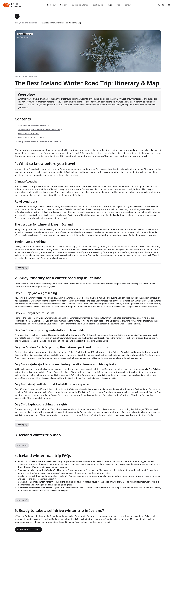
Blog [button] (118, 5)
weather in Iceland (73, 195)
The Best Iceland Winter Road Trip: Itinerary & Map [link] (61, 23)
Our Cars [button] (63, 5)
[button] (159, 5)
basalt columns (79, 372)
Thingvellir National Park (58, 340)
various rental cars (122, 232)
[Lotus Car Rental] (12, 4)
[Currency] (169, 5)
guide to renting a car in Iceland (33, 519)
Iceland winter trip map (28, 133)
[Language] (163, 5)
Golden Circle (75, 352)
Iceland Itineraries (29, 23)
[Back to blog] (17, 16)
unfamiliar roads (22, 212)
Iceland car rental (101, 522)
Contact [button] (128, 5)
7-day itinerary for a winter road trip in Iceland (39, 129)
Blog (16, 23)
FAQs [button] (110, 5)
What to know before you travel (32, 125)
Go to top (22, 268)
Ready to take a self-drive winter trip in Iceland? (39, 141)
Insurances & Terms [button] (80, 5)
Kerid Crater (135, 352)
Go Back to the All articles (28, 529)
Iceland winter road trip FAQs (31, 137)
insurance (90, 235)
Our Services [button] (98, 5)
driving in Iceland (142, 212)
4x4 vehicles (80, 519)
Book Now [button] (51, 5)
